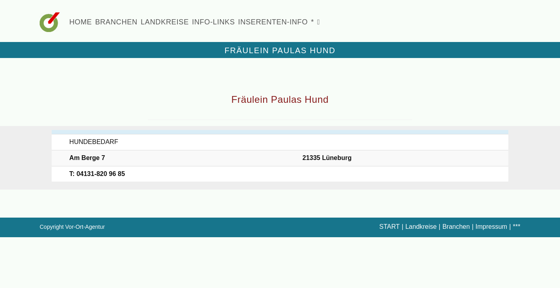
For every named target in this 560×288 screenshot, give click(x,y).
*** (516, 226)
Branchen (456, 226)
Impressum (491, 226)
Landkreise (421, 226)
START (389, 226)
